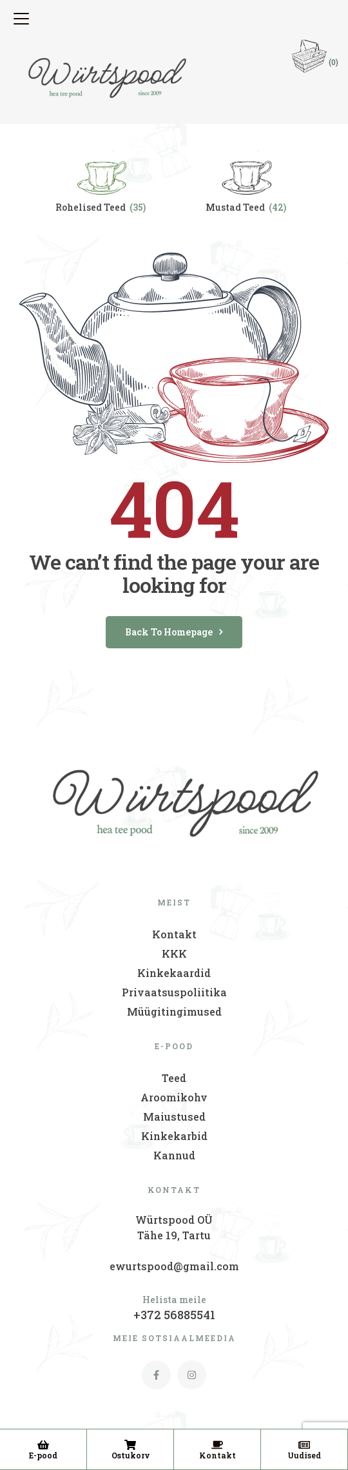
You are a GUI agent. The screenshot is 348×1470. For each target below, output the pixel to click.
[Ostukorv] (130, 1445)
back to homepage (174, 632)
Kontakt (217, 1455)
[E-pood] (43, 1445)
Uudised (304, 1455)
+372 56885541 (174, 1314)
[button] (23, 18)
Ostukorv (130, 1455)
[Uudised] (304, 1445)
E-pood (43, 1455)
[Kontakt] (217, 1445)
